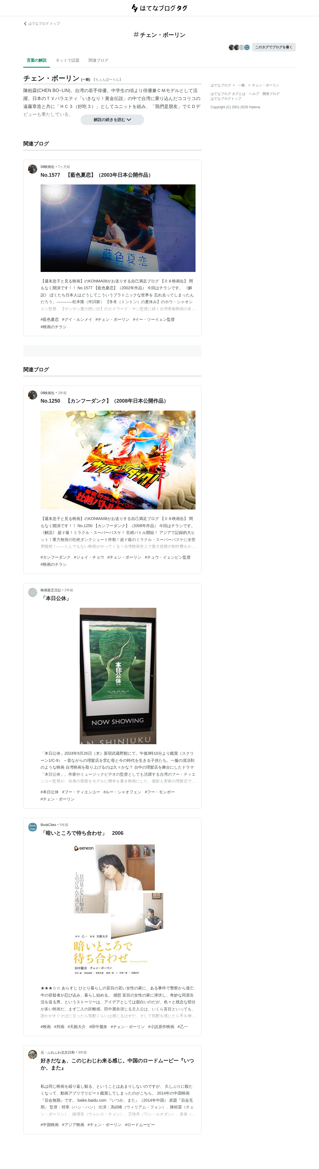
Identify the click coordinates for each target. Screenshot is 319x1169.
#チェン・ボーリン (113, 319)
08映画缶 (47, 167)
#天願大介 (77, 1026)
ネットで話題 (67, 60)
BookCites (48, 825)
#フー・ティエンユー (81, 792)
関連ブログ (98, 60)
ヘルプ (254, 94)
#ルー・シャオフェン (123, 792)
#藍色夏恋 (50, 319)
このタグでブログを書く (274, 47)
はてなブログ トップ (41, 24)
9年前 (82, 1052)
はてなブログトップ (226, 99)
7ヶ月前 (64, 167)
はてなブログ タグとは (228, 94)
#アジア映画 (73, 1124)
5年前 (64, 825)
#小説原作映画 (161, 1026)
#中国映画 (50, 1124)
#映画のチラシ (54, 327)
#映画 (46, 1026)
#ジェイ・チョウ (89, 557)
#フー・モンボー (160, 792)
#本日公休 (50, 792)
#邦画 (59, 1026)
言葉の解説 (37, 60)
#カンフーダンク (56, 557)
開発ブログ (271, 94)
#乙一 (183, 1026)
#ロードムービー (140, 1124)
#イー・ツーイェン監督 (154, 319)
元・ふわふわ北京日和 (58, 1052)
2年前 (62, 393)
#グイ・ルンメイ (77, 319)
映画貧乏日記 (51, 590)
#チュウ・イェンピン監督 (168, 557)
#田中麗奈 (98, 1026)
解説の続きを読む (112, 119)
